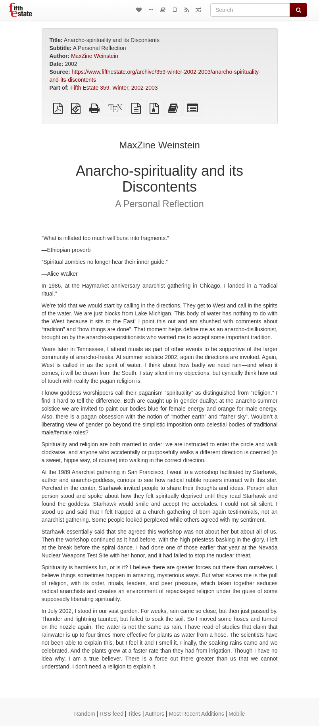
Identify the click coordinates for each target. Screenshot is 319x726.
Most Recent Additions (196, 714)
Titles (134, 714)
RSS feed (111, 714)
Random (84, 714)
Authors (154, 714)
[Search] (250, 10)
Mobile (237, 714)
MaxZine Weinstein (94, 56)
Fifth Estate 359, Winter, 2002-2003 (114, 88)
